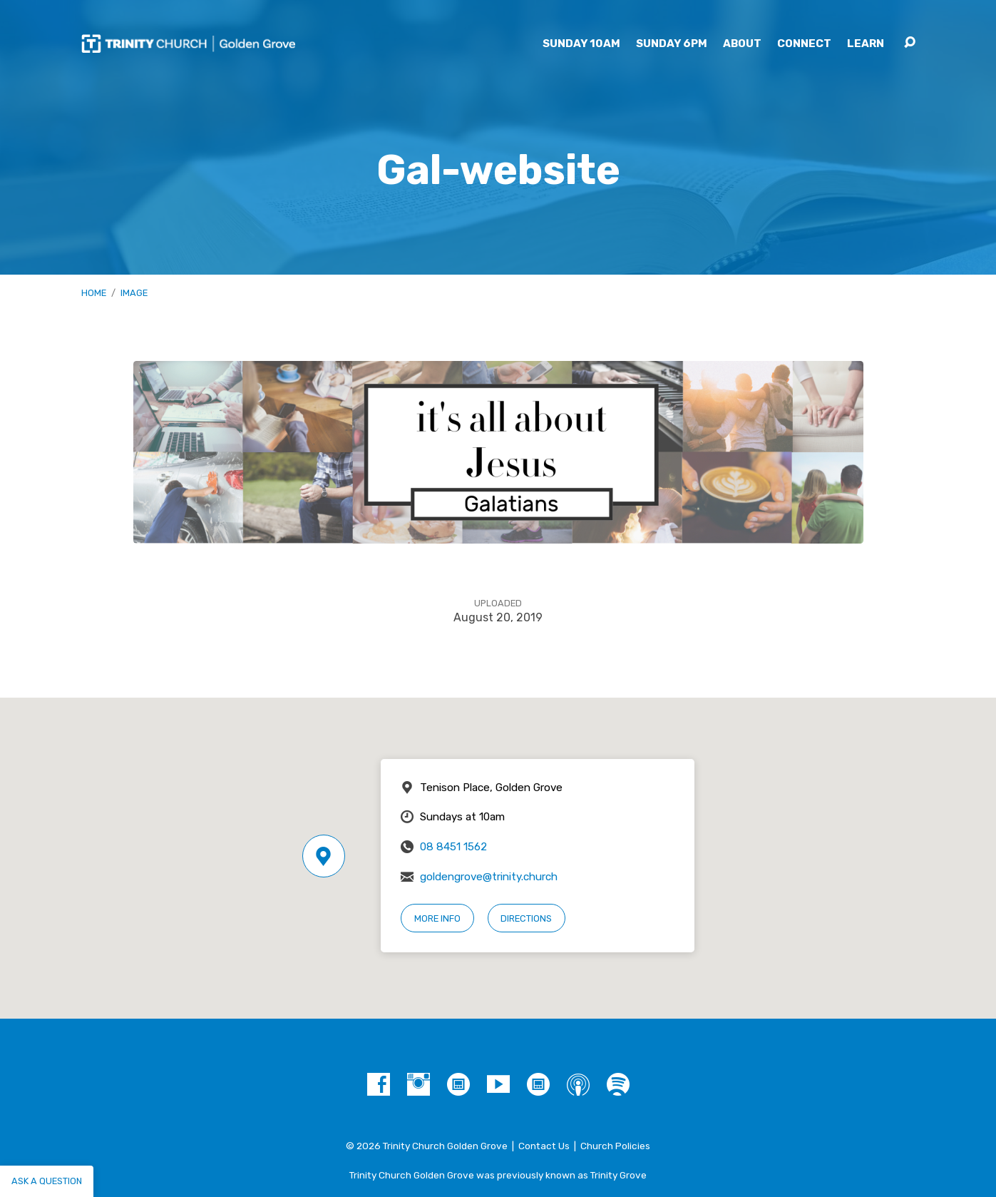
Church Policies (615, 1145)
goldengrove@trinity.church (489, 876)
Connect (804, 44)
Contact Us (544, 1145)
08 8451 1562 (453, 846)
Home (93, 292)
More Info (437, 918)
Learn (865, 44)
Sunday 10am (581, 44)
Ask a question (46, 1181)
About (742, 44)
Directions (526, 918)
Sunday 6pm (671, 44)
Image (134, 292)
